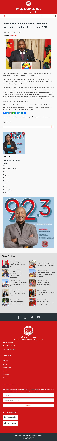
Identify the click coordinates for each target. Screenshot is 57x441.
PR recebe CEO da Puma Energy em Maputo (45, 293)
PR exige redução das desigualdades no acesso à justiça (17, 264)
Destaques (13, 35)
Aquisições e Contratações (11, 160)
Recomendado (7, 190)
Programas (6, 374)
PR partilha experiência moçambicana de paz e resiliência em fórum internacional (16, 274)
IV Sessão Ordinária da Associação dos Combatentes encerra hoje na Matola (45, 303)
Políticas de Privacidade (28, 437)
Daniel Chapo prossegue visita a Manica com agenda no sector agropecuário (46, 274)
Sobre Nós (6, 361)
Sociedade (6, 193)
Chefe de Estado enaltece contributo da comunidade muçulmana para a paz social (18, 303)
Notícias (5, 163)
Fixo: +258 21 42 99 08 (9, 346)
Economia (6, 181)
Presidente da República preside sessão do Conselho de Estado (46, 264)
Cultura (5, 172)
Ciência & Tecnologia (9, 169)
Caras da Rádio (7, 367)
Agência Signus (30, 438)
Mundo (5, 184)
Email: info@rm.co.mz (8, 342)
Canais (4, 371)
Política (5, 187)
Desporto (6, 175)
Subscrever (29, 405)
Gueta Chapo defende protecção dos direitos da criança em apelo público (44, 284)
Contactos (5, 377)
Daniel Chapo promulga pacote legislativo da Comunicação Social (18, 293)
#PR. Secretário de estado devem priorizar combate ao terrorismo (28, 117)
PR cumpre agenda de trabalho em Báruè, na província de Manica (18, 284)
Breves (5, 166)
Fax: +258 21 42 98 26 (9, 349)
